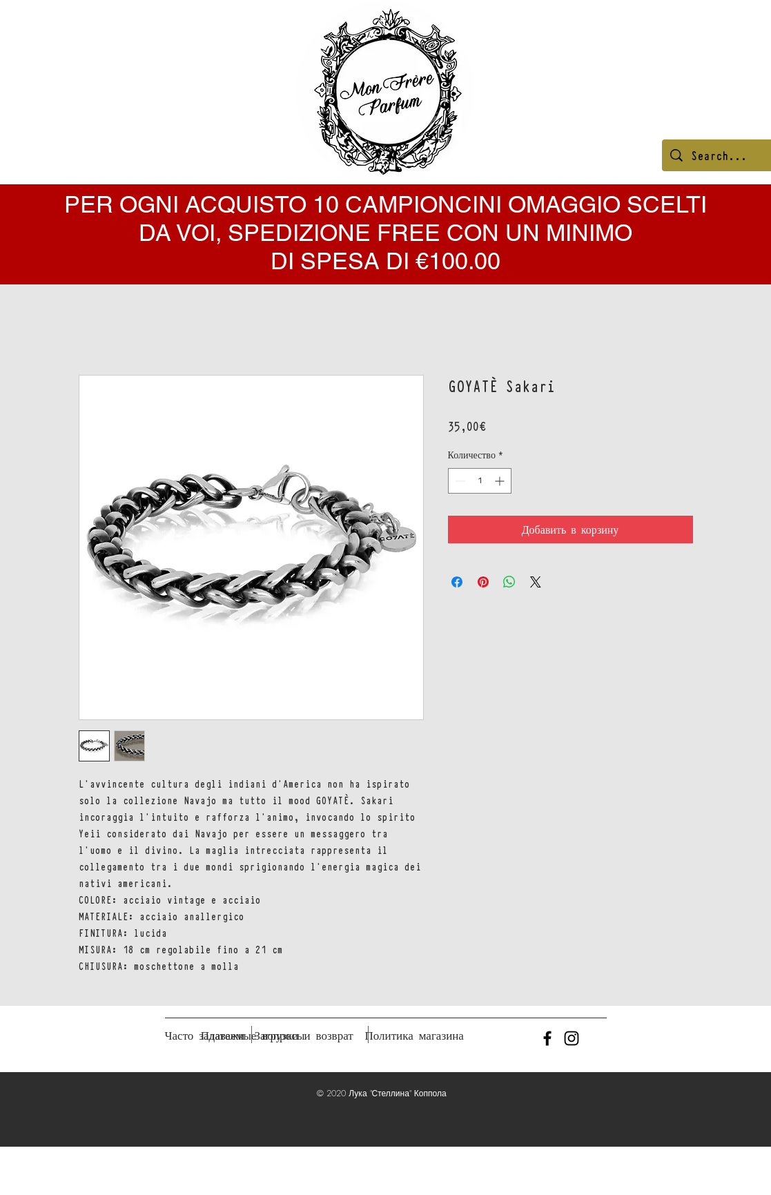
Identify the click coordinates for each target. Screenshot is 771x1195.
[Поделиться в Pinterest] (483, 582)
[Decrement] (458, 481)
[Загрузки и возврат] (304, 1035)
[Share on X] (535, 582)
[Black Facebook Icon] (547, 1038)
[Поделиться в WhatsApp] (509, 582)
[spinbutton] (479, 481)
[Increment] (500, 481)
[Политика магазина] (414, 1035)
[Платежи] (222, 1035)
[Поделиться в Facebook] (457, 582)
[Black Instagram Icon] (571, 1038)
